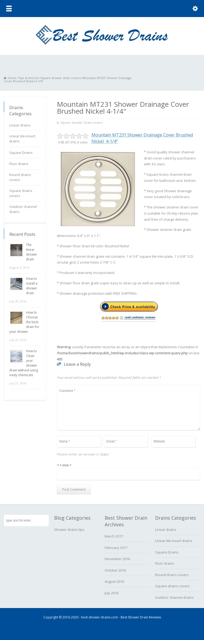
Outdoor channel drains (23, 209)
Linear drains (20, 125)
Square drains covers (20, 193)
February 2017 (116, 547)
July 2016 (111, 592)
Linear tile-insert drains (22, 139)
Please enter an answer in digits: (83, 454)
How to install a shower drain (31, 285)
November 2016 (117, 558)
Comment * (128, 407)
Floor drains (18, 163)
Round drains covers (20, 177)
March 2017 (114, 536)
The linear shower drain (31, 252)
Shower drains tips (69, 529)
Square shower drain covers (81, 122)
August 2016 (114, 581)
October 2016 (115, 570)
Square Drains (21, 152)
